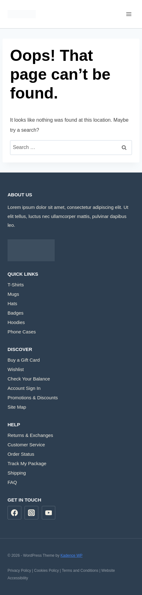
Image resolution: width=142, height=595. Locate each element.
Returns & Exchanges (30, 435)
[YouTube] (49, 513)
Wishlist (16, 369)
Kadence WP (71, 555)
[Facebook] (14, 513)
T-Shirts (16, 284)
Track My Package (27, 463)
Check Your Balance (29, 378)
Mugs (13, 294)
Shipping (17, 472)
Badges (16, 313)
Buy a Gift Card (24, 360)
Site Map (17, 407)
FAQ (12, 482)
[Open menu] (128, 14)
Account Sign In (24, 388)
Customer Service (26, 444)
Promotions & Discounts (33, 397)
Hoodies (16, 322)
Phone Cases (22, 331)
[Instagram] (31, 513)
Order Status (21, 454)
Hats (12, 303)
